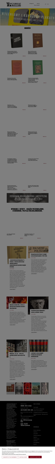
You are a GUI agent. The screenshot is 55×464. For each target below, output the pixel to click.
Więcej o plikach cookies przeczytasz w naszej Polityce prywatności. (14, 454)
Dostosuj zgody (23, 457)
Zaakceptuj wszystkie (35, 457)
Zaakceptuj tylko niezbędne (10, 457)
